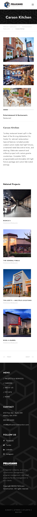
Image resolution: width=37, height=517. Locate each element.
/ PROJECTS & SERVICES (13, 378)
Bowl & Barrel (9, 340)
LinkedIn (7, 449)
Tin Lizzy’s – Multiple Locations (17, 300)
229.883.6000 (8, 420)
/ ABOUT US (8, 387)
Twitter (7, 445)
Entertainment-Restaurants (10, 223)
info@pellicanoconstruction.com (16, 425)
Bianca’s (7, 221)
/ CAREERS (7, 383)
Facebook (9, 441)
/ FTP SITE (7, 392)
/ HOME (6, 397)
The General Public (11, 260)
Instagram (8, 454)
